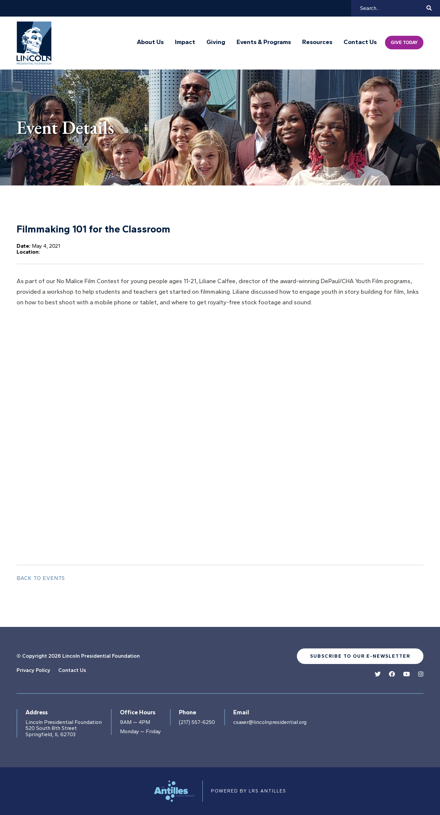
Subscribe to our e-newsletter (360, 656)
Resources (317, 42)
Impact (185, 42)
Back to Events (41, 578)
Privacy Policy (33, 670)
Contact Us (360, 42)
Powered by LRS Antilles (248, 791)
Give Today (404, 42)
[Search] (392, 8)
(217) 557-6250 (197, 722)
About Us (150, 42)
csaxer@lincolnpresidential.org (269, 722)
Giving (215, 42)
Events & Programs (264, 42)
